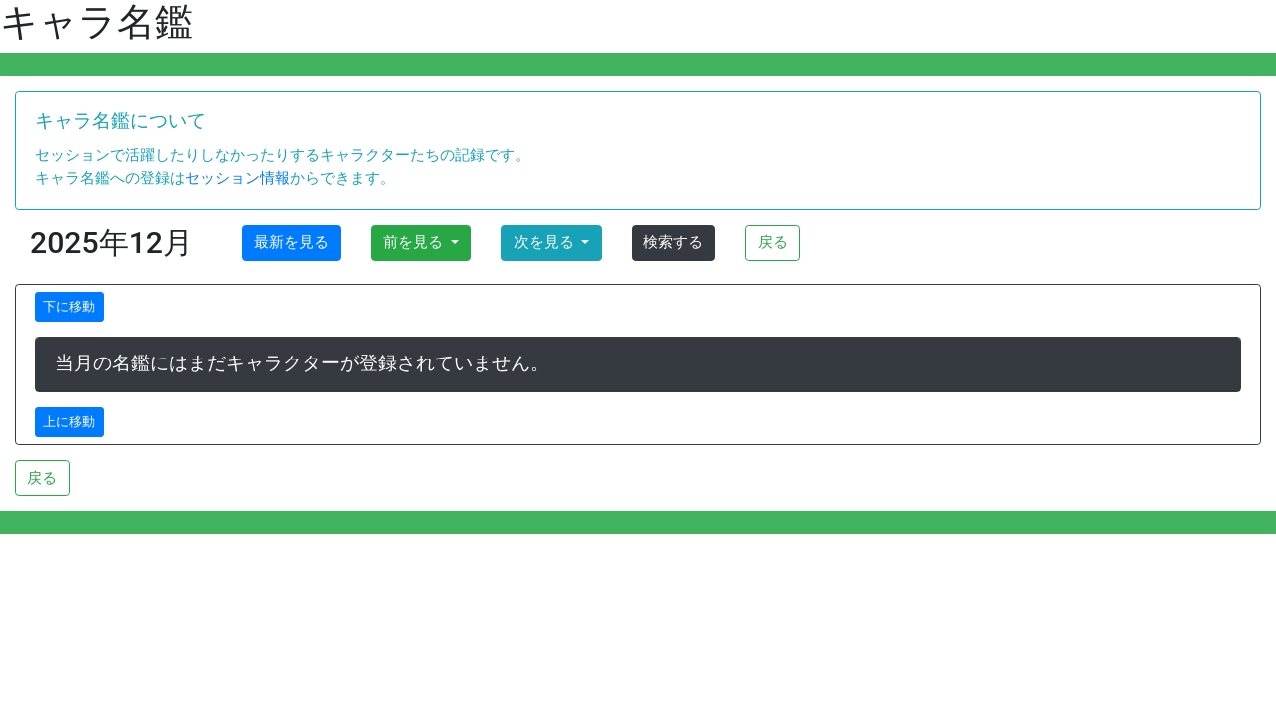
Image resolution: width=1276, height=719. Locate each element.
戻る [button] (773, 242)
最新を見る (291, 242)
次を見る (546, 242)
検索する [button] (673, 242)
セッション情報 (237, 178)
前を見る (415, 242)
